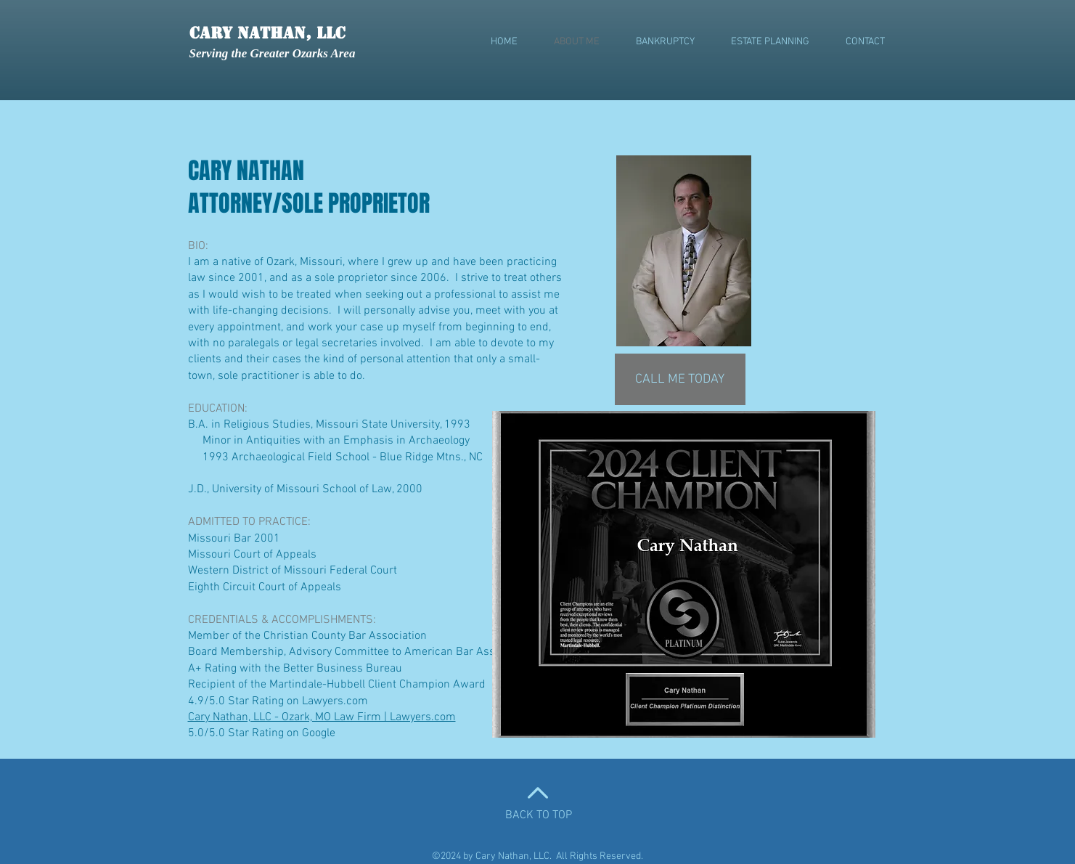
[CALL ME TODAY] (680, 379)
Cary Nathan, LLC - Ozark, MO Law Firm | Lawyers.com (322, 717)
